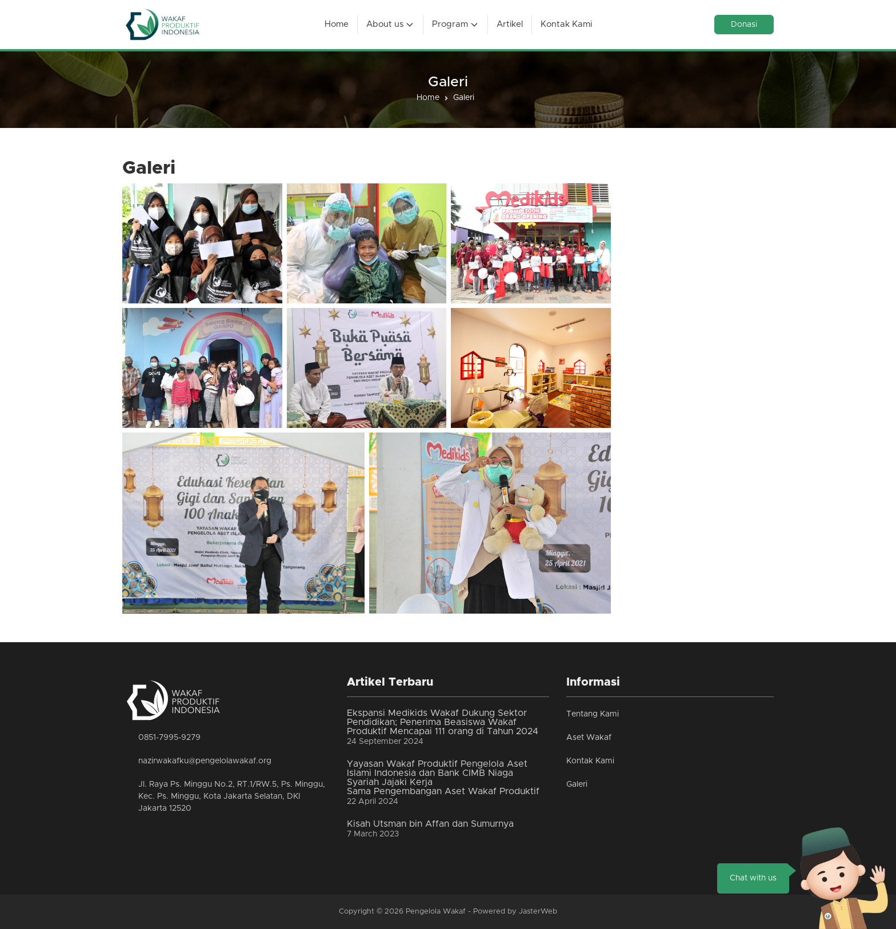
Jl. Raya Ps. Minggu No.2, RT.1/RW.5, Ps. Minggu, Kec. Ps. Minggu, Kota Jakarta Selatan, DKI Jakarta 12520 (231, 796)
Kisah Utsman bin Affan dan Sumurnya (430, 823)
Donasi (744, 25)
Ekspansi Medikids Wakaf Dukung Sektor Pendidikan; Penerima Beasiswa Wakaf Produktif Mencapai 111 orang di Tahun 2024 (442, 722)
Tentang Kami (592, 714)
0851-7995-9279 (169, 738)
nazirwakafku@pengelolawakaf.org (204, 761)
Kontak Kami (590, 761)
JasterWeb (538, 911)
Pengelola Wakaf (436, 911)
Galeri (576, 784)
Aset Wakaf (588, 738)
